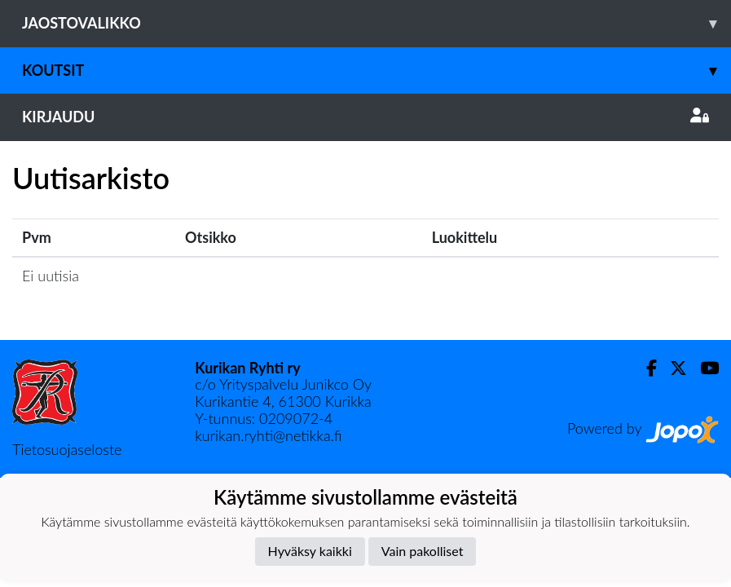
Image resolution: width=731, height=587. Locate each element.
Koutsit (376, 70)
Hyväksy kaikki (310, 550)
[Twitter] (672, 368)
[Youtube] (703, 368)
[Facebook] (645, 368)
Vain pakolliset (422, 550)
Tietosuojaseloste (66, 449)
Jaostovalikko (376, 23)
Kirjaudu (365, 117)
